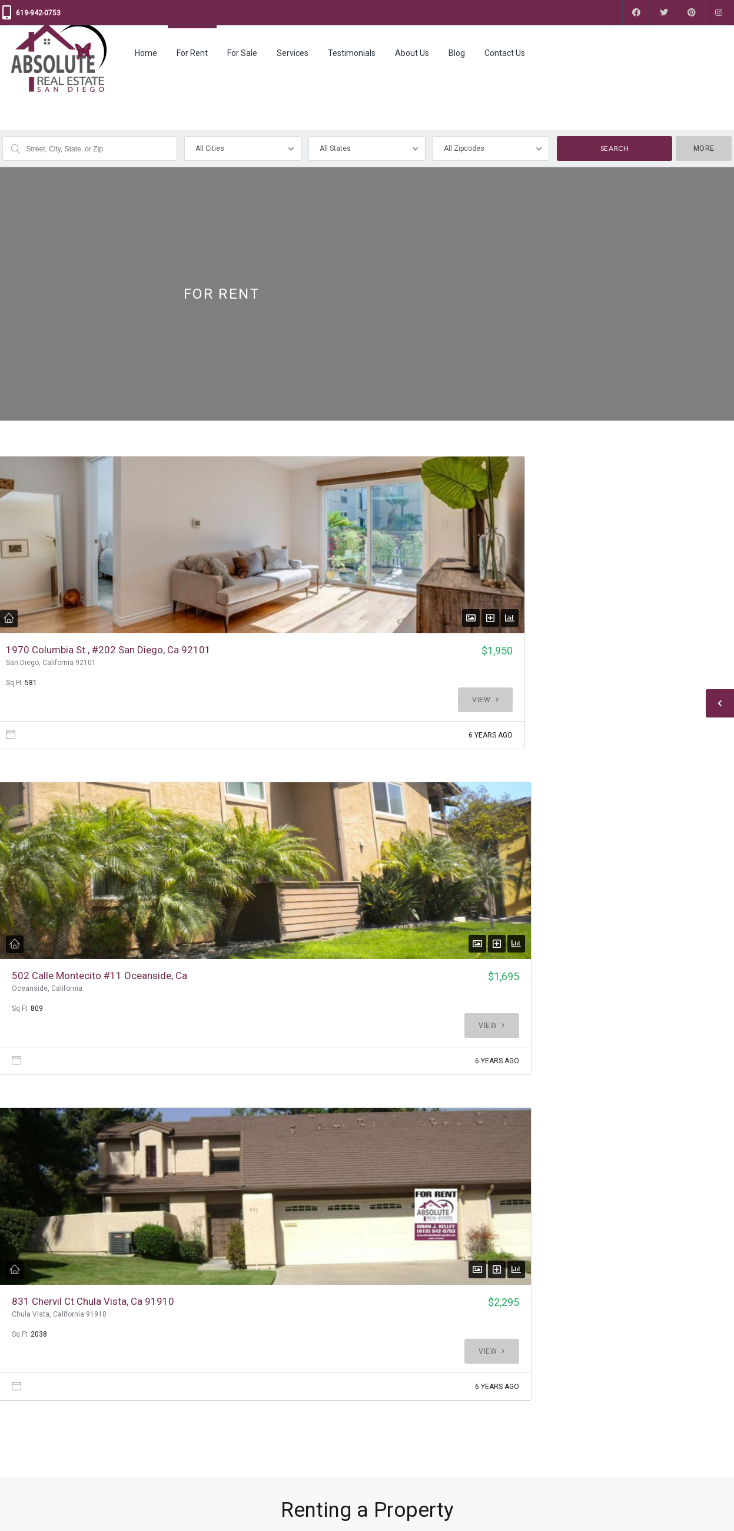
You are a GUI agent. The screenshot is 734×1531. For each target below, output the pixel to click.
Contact (15, 1447)
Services (292, 53)
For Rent (192, 53)
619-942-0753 (38, 13)
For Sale (242, 53)
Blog (457, 53)
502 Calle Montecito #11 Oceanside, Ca (304, 656)
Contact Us (504, 53)
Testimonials (352, 53)
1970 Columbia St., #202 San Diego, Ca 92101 (49, 662)
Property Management (225, 1422)
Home (146, 53)
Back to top (707, 1513)
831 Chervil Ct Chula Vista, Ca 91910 (558, 656)
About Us (412, 53)
